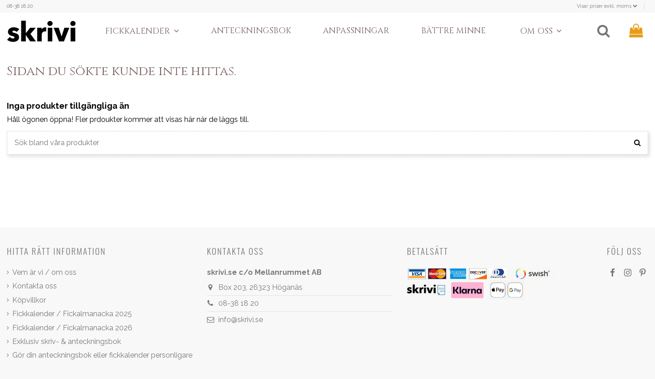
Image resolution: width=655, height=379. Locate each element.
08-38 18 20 (20, 6)
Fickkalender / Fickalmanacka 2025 (72, 313)
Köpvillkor (29, 300)
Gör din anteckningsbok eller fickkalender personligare (102, 355)
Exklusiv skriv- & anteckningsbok (66, 341)
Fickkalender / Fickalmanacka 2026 (72, 327)
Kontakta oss (34, 286)
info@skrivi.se (240, 319)
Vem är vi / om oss (44, 272)
